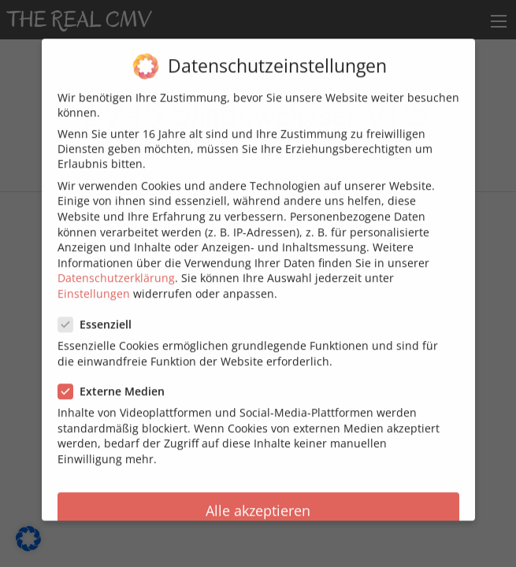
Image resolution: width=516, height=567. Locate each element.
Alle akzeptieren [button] (258, 502)
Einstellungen (94, 285)
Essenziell (100, 316)
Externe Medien (116, 383)
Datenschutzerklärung (116, 269)
